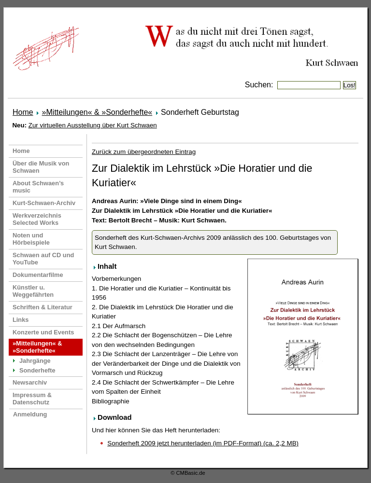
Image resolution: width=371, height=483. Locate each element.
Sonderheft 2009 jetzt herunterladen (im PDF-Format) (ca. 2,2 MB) (203, 443)
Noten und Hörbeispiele (31, 239)
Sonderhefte (37, 370)
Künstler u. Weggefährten (33, 291)
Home (23, 112)
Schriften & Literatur (42, 307)
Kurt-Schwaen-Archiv (44, 203)
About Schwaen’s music (38, 186)
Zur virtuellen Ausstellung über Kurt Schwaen (93, 125)
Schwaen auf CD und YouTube (43, 258)
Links (21, 319)
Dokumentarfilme (38, 274)
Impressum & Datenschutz (32, 398)
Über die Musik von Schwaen (41, 167)
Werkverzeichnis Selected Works (37, 219)
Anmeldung (30, 414)
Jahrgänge (35, 360)
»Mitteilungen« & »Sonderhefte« (97, 112)
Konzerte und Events (43, 332)
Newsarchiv (30, 382)
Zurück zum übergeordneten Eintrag (144, 151)
